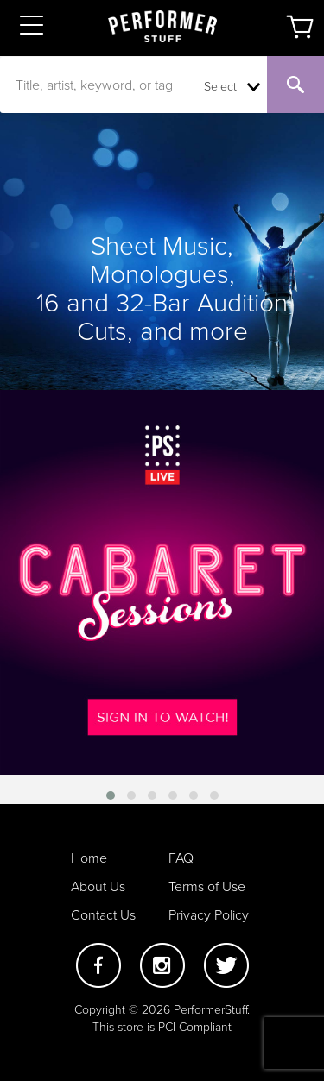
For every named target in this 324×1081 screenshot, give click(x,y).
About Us (98, 887)
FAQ (181, 858)
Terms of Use (206, 887)
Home (89, 858)
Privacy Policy (208, 915)
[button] (110, 795)
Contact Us (103, 915)
